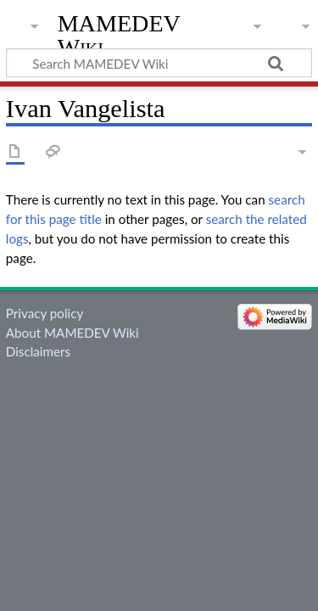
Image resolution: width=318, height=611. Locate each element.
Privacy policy (44, 313)
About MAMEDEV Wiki (72, 332)
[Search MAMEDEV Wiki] (159, 62)
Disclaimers (38, 351)
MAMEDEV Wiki (119, 35)
